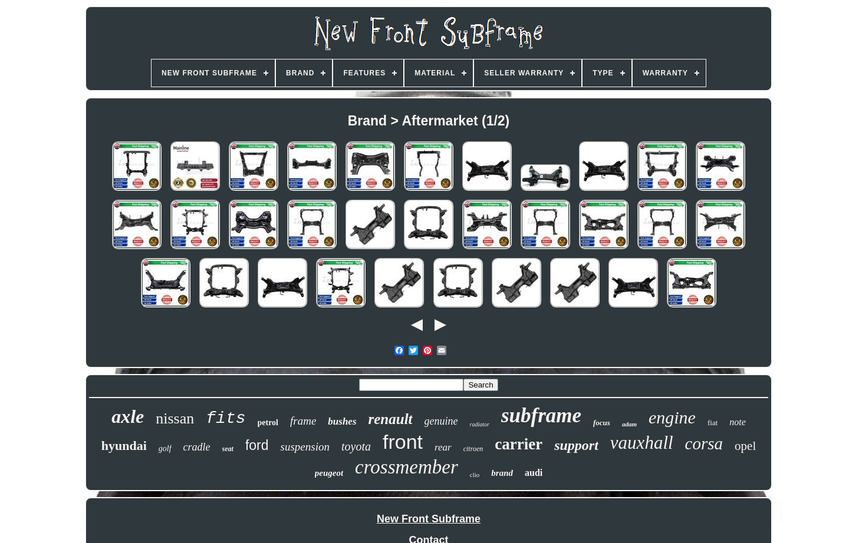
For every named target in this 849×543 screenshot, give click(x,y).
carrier (518, 444)
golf (165, 448)
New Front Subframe (429, 519)
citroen (473, 449)
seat (227, 449)
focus (601, 422)
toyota (356, 446)
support (576, 445)
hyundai (124, 445)
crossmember (406, 467)
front (403, 442)
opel (745, 446)
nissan (175, 418)
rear (443, 447)
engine (672, 417)
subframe (541, 415)
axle (127, 416)
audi (533, 473)
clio (475, 474)
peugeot (329, 473)
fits (225, 418)
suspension (305, 447)
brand (502, 473)
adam (629, 424)
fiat (713, 422)
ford (257, 445)
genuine (441, 421)
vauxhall (641, 442)
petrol (268, 422)
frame (303, 421)
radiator (479, 424)
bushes (342, 421)
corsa (704, 443)
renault (390, 419)
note (737, 422)
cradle (196, 447)
